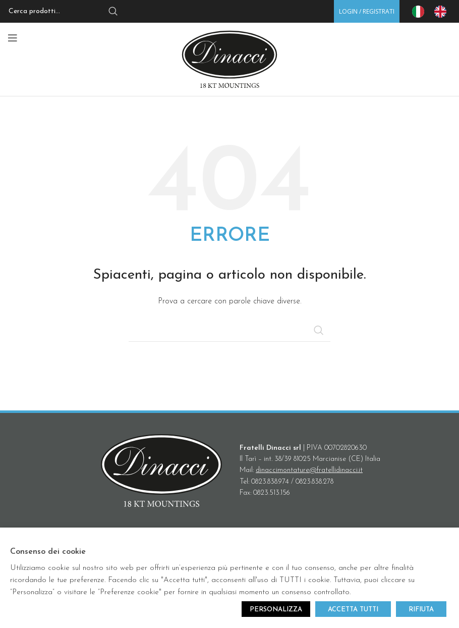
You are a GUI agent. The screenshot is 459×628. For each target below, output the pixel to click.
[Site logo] (229, 59)
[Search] (66, 11)
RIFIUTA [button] (421, 609)
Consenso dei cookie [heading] (48, 552)
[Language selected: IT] (434, 12)
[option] (442, 12)
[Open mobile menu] (13, 38)
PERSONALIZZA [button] (276, 609)
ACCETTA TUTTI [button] (353, 609)
